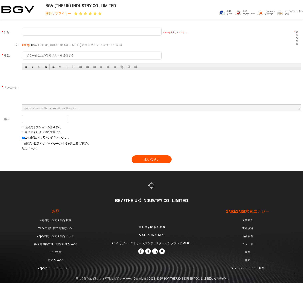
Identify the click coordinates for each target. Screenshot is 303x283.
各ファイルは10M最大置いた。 (43, 132)
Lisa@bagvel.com (151, 226)
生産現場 (247, 228)
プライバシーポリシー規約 (247, 268)
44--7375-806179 (152, 235)
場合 (247, 252)
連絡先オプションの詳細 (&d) (41, 127)
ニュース (247, 244)
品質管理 (247, 236)
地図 (247, 260)
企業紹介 (247, 220)
